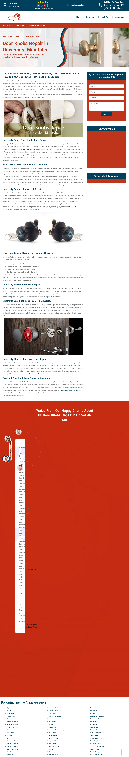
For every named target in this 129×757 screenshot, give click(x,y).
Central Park (11, 565)
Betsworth (10, 518)
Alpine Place (11, 499)
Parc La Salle (53, 642)
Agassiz (9, 493)
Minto (51, 579)
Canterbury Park (12, 559)
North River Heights (55, 617)
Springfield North (96, 557)
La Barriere (52, 507)
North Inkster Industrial (57, 612)
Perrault (51, 653)
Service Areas (118, 17)
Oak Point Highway (55, 631)
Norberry (52, 606)
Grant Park (10, 664)
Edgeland (10, 628)
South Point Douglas (97, 532)
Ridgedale (52, 683)
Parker (51, 645)
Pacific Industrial (54, 639)
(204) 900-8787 (114, 8)
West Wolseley (95, 675)
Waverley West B (96, 656)
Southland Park (95, 551)
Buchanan (10, 548)
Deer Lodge (11, 603)
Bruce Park (10, 546)
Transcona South (96, 606)
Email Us (104, 729)
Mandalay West (54, 540)
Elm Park (10, 631)
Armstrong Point (12, 507)
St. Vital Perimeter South (99, 584)
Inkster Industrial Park (14, 683)
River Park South (54, 694)
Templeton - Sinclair (97, 598)
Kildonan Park (53, 496)
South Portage (95, 537)
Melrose (51, 570)
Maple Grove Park (55, 543)
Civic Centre (11, 581)
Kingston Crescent (55, 502)
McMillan (52, 562)
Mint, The (52, 576)
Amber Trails (11, 502)
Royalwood (94, 510)
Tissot (92, 601)
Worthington (94, 708)
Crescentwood (12, 592)
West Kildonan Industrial (98, 670)
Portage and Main (55, 661)
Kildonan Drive (54, 493)
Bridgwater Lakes (13, 532)
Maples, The (53, 546)
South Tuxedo (95, 543)
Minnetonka (53, 573)
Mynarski (52, 598)
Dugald (9, 614)
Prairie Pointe (53, 667)
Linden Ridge (53, 521)
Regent (51, 675)
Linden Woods (53, 524)
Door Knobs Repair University (36, 25)
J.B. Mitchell (11, 689)
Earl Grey (10, 620)
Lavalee (51, 510)
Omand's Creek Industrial (57, 636)
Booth (9, 524)
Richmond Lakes (54, 678)
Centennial (10, 562)
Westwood (94, 686)
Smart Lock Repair (53, 741)
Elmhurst (10, 634)
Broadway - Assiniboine (15, 537)
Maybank (52, 557)
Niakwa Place (53, 603)
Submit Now (107, 114)
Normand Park (53, 609)
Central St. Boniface (14, 570)
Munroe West (53, 592)
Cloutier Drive (11, 584)
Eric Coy (9, 636)
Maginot (51, 537)
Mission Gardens (54, 581)
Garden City (11, 653)
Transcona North (96, 603)
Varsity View (94, 639)
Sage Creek (94, 513)
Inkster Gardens (12, 681)
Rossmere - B (95, 507)
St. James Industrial (97, 568)
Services (90, 17)
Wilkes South (94, 694)
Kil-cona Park (11, 703)
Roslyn (92, 499)
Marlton (51, 551)
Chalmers (10, 573)
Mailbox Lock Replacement (83, 742)
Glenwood (10, 661)
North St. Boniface (55, 620)
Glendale (10, 656)
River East (52, 692)
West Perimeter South (98, 672)
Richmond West (54, 681)
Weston (93, 681)
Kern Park (10, 700)
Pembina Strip (53, 650)
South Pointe (94, 535)
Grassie (9, 667)
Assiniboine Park (12, 513)
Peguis (51, 647)
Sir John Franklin (96, 529)
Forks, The (10, 645)
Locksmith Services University (17, 25)
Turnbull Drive (95, 614)
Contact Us (103, 17)
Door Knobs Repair (53, 746)
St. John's (93, 573)
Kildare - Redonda (13, 705)
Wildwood (93, 692)
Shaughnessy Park (96, 524)
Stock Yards (94, 587)
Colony (9, 587)
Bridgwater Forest (13, 529)
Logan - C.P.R (53, 526)
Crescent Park (12, 590)
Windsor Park (95, 700)
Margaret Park (53, 548)
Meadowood (53, 565)
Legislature (52, 513)
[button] (20, 467)
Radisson (52, 672)
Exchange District (13, 639)
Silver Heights (95, 526)
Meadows (52, 568)
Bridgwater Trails (13, 535)
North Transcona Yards (57, 623)
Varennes (93, 636)
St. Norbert (94, 579)
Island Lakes (11, 686)
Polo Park (52, 659)
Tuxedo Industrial (96, 620)
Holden (9, 675)
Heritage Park (11, 672)
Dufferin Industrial (13, 609)
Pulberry (51, 670)
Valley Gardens (95, 634)
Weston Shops (95, 683)
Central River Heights (14, 568)
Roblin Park (94, 493)
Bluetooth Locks (79, 733)
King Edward (53, 499)
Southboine (94, 546)
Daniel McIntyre (12, 601)
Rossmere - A (95, 504)
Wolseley (93, 703)
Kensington (11, 697)
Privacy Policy (78, 729)
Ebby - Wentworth (13, 625)
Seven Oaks (94, 521)
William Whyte (95, 697)
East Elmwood (12, 623)
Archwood (10, 504)
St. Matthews (95, 576)
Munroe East (53, 590)
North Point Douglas (55, 614)
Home (79, 17)
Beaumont (10, 515)
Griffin (9, 670)
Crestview (10, 595)
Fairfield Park (11, 642)
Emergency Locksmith (81, 746)
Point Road (52, 656)
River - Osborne (54, 689)
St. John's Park (95, 570)
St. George (94, 565)
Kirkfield (51, 504)
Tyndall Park (94, 623)
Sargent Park (94, 515)
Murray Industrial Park (56, 595)
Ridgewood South (55, 686)
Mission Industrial (55, 584)
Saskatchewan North (97, 518)
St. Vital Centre (95, 581)
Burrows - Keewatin (13, 557)
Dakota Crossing (12, 598)
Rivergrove (52, 703)
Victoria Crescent (96, 645)
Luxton (51, 535)
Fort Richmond (12, 647)
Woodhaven (94, 705)
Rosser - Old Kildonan (97, 502)
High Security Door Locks (56, 729)
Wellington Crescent (97, 659)
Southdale (93, 548)
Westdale (93, 678)
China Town (11, 579)
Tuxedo (92, 617)
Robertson (52, 708)
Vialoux (92, 642)
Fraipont (10, 650)
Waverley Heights (96, 653)
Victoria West (95, 647)
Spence (93, 554)
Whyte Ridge (94, 689)
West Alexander (95, 661)
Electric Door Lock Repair (56, 737)
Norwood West (54, 628)
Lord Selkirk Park (54, 532)
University (93, 628)
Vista (92, 650)
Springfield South (96, 559)
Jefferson (10, 694)
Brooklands (11, 543)
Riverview (52, 705)
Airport (9, 496)
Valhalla (93, 631)
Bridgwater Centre (13, 526)
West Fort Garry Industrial (99, 667)
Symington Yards (96, 592)
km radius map (106, 149)
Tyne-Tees (93, 625)
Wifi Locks (77, 738)
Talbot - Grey (94, 595)
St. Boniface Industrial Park (99, 562)
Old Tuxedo (52, 634)
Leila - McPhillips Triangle (58, 515)
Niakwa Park (53, 601)
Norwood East (53, 625)
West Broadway (95, 664)
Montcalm (52, 587)
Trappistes (94, 612)
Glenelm (10, 659)
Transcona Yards (96, 609)
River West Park (54, 697)
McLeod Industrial (55, 559)
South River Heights (97, 540)
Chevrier (10, 576)
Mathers (51, 554)
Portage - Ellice (54, 664)
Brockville (10, 540)
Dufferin (9, 606)
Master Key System (54, 733)
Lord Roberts (53, 529)
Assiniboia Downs (13, 510)
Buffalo (9, 551)
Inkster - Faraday (12, 678)
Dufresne (10, 612)
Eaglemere (10, 617)
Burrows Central (12, 554)
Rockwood (94, 496)
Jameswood (11, 692)
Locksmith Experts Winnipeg (78, 754)
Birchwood (10, 521)
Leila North (52, 518)
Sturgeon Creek (95, 590)
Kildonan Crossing (13, 708)
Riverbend (52, 700)
